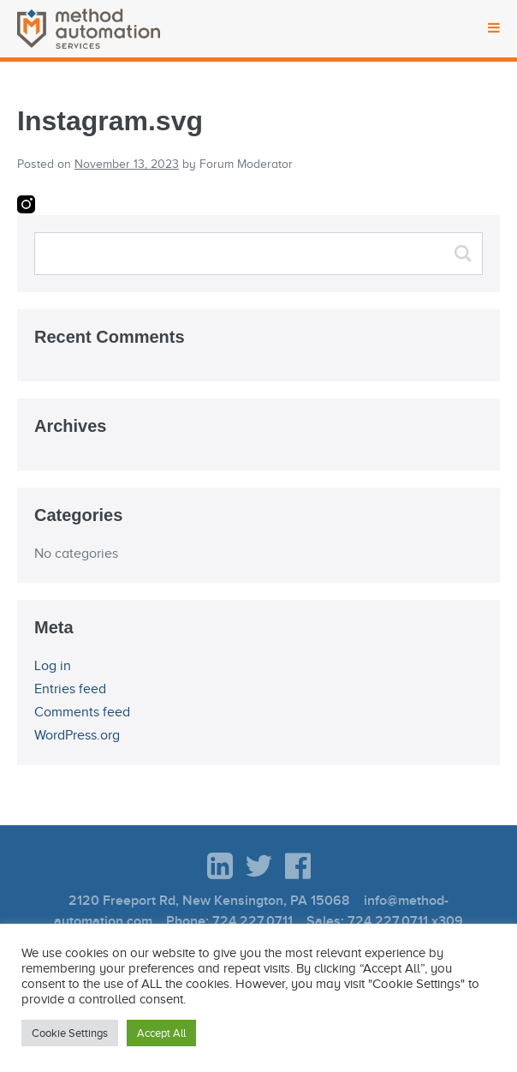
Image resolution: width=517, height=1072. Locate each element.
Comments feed (82, 712)
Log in (52, 666)
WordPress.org (77, 735)
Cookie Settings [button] (70, 1033)
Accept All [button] (161, 1033)
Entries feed (70, 689)
